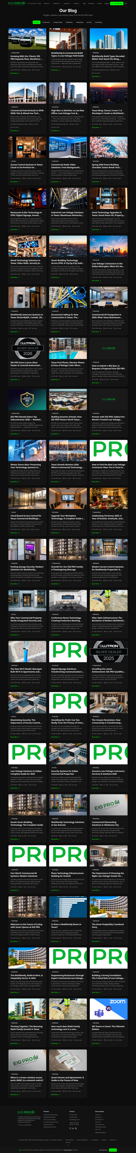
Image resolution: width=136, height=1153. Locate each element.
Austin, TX (98, 1122)
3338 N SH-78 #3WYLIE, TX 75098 (74, 1123)
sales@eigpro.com (74, 1119)
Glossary (68, 1142)
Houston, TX (98, 1117)
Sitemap (104, 1140)
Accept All (113, 1150)
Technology (98, 22)
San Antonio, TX (99, 1124)
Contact (99, 3)
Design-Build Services (50, 1127)
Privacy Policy (69, 1140)
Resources (91, 3)
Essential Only (103, 1150)
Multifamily (69, 22)
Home (39, 3)
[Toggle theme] (126, 3)
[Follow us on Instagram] (70, 1128)
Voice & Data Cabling (50, 1119)
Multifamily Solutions (50, 1117)
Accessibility (94, 1140)
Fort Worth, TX (99, 1119)
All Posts (36, 22)
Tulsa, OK (98, 1129)
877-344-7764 (73, 1115)
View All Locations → (101, 1132)
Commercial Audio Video (51, 1115)
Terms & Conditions (82, 1140)
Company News (57, 22)
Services (47, 3)
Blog (84, 3)
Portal (68, 1145)
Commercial (46, 22)
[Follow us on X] (76, 1128)
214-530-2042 (73, 1117)
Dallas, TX (98, 1115)
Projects (77, 3)
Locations (67, 3)
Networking (79, 22)
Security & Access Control (51, 1122)
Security (89, 22)
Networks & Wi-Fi (48, 1124)
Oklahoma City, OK (100, 1127)
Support (107, 3)
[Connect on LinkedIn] (73, 1128)
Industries (57, 3)
